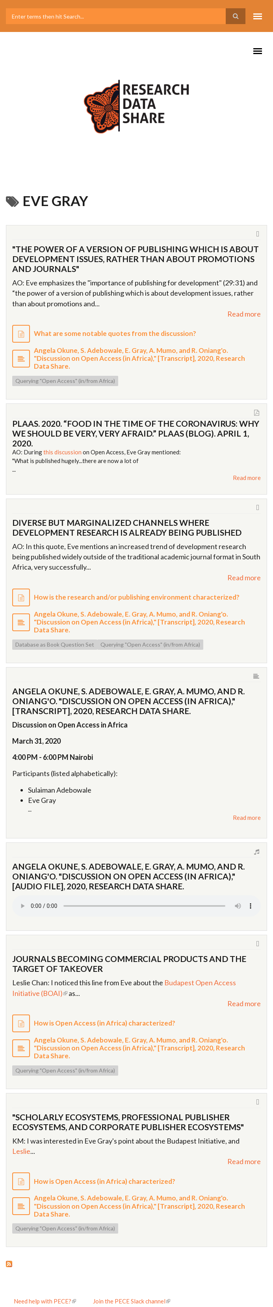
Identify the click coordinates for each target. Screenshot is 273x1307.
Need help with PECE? (45, 1301)
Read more (244, 313)
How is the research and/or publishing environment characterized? (137, 597)
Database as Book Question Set (54, 644)
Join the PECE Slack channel (131, 1301)
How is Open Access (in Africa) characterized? (104, 1023)
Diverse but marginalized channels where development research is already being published (126, 527)
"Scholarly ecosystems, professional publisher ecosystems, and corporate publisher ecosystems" (128, 1122)
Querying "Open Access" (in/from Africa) (65, 380)
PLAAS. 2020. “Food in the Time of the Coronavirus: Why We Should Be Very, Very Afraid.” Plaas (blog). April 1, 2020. (135, 433)
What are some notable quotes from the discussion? (115, 333)
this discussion (62, 452)
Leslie (21, 1151)
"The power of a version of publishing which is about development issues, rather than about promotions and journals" (135, 259)
